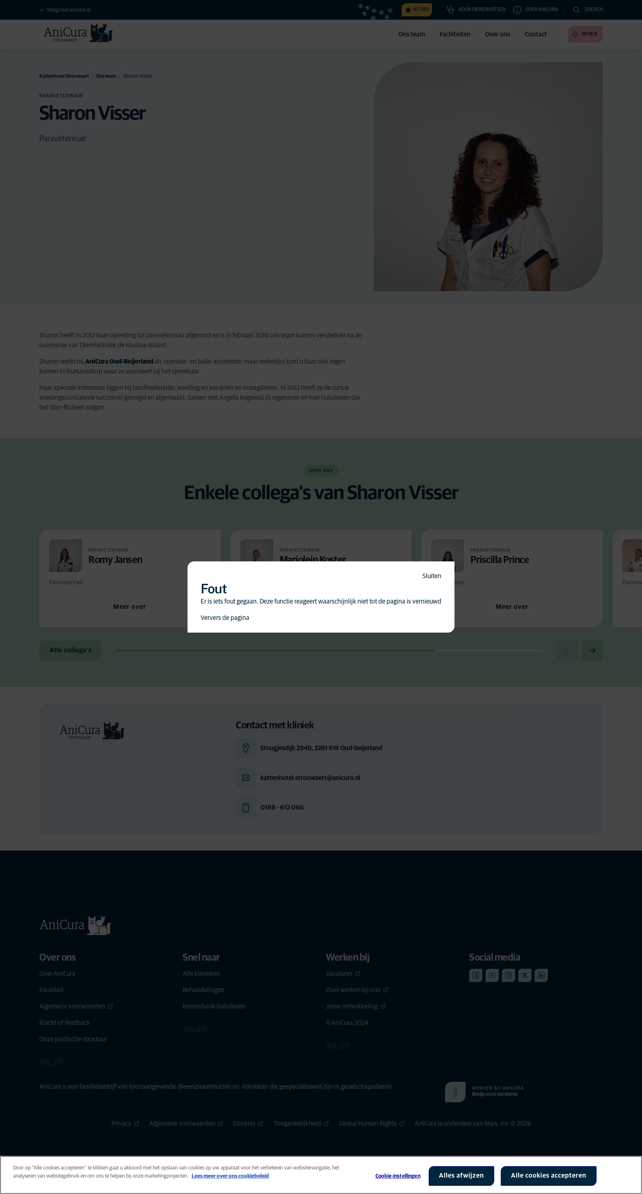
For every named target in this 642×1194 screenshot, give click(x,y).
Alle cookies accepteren (548, 1175)
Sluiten (432, 576)
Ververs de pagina (225, 618)
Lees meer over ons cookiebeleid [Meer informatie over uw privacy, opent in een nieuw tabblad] (230, 1176)
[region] (321, 1175)
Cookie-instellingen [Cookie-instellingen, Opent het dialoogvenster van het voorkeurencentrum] (397, 1176)
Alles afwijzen (461, 1175)
